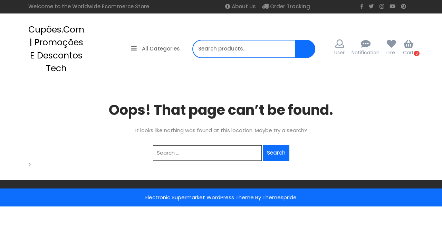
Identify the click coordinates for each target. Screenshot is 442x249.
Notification (365, 52)
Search (303, 52)
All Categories (155, 48)
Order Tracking (289, 6)
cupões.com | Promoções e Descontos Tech (56, 49)
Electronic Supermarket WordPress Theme (199, 197)
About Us (243, 6)
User (339, 47)
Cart (408, 47)
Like (390, 52)
